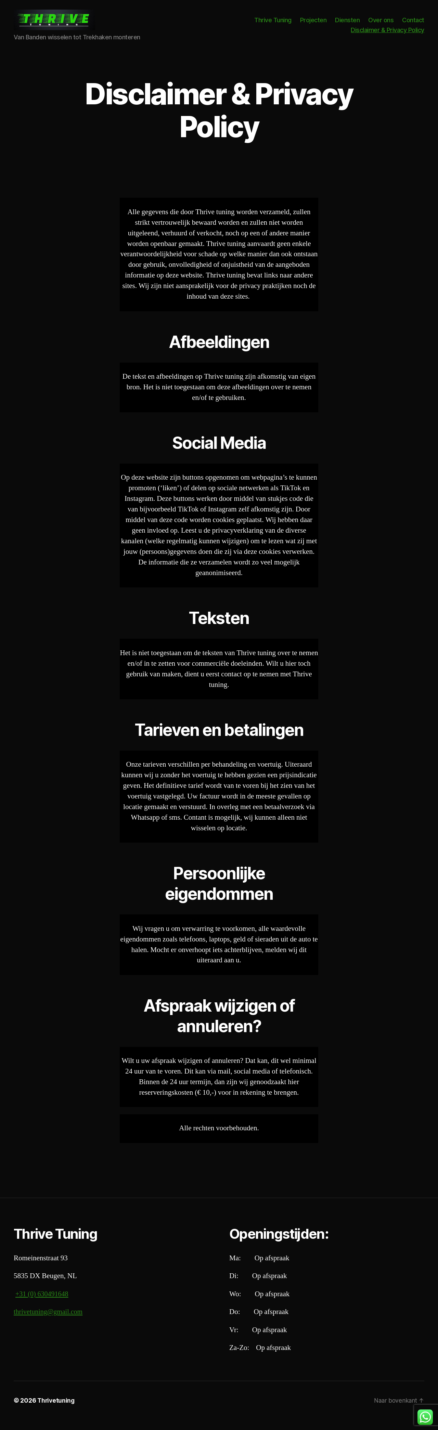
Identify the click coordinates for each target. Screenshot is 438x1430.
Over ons (381, 25)
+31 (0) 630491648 (43, 1304)
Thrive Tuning (273, 25)
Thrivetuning (56, 1410)
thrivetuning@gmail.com (50, 1322)
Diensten (347, 25)
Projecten (313, 25)
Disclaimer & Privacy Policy (387, 35)
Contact (413, 25)
